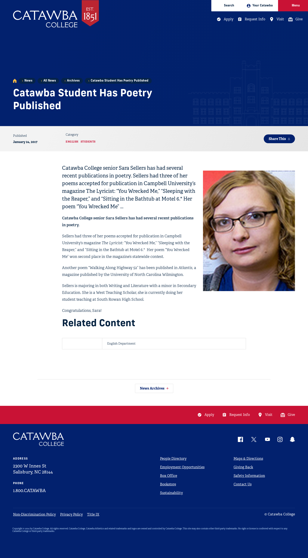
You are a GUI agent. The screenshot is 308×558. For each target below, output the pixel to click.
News (28, 80)
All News (49, 80)
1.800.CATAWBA (29, 490)
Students (88, 141)
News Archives (152, 388)
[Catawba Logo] (38, 439)
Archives (73, 80)
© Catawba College (279, 514)
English (72, 141)
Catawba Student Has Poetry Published (119, 80)
